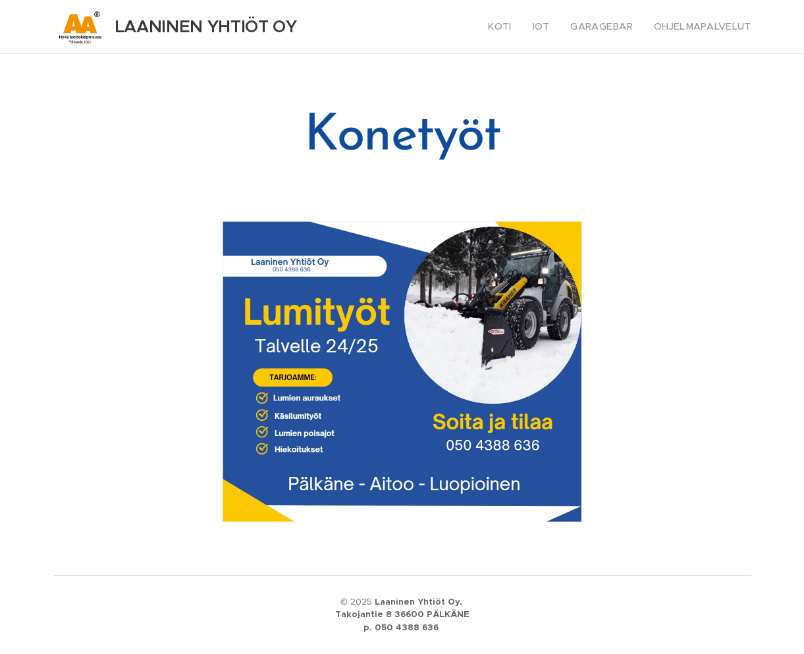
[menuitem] (517, 27)
